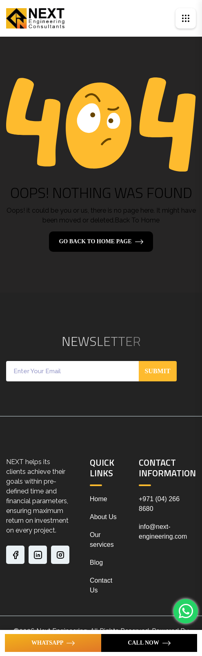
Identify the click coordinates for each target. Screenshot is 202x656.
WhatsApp (47, 643)
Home (98, 498)
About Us (103, 516)
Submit (157, 371)
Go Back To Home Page (95, 241)
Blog (96, 562)
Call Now (143, 643)
